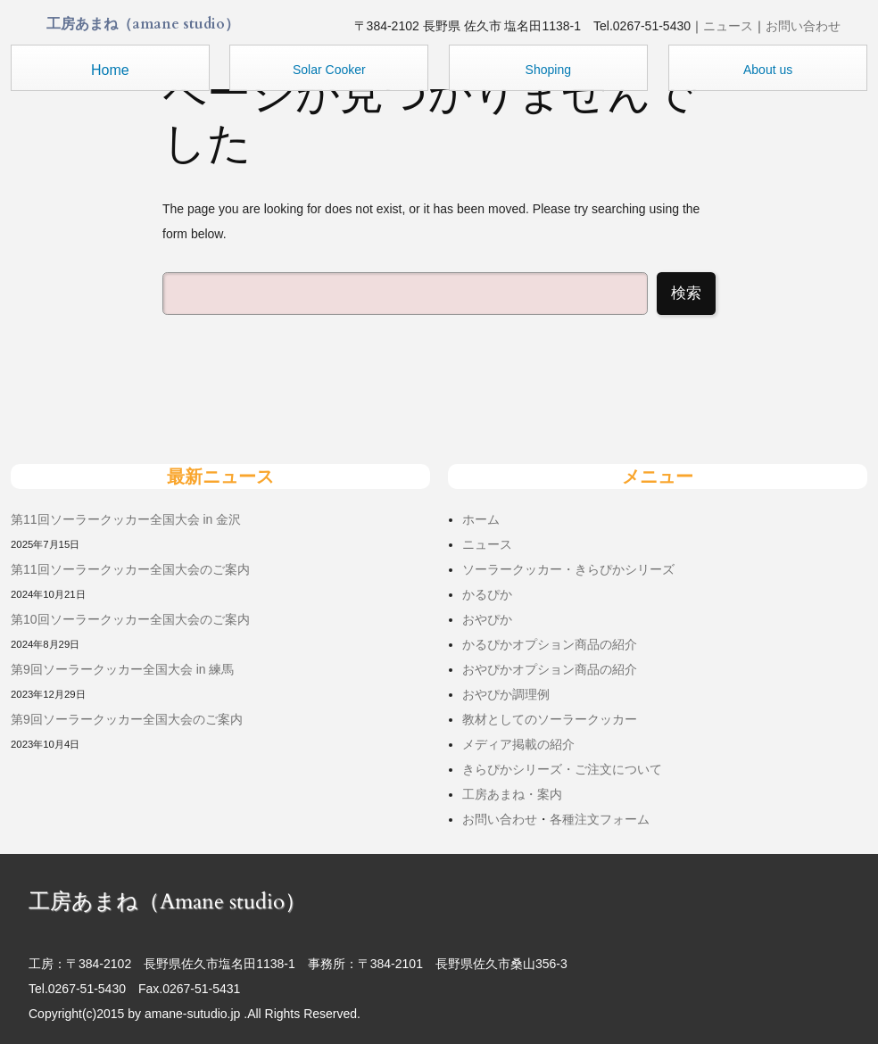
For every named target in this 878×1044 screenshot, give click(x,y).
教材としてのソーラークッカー (549, 719)
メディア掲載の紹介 (518, 744)
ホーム (481, 519)
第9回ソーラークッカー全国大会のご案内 (127, 719)
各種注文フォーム (600, 819)
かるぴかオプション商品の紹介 (549, 644)
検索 (686, 293)
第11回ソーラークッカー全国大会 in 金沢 (126, 519)
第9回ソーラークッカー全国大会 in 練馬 (122, 669)
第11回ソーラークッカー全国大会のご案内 (130, 569)
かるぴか (487, 594)
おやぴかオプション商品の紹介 (549, 669)
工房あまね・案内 (512, 794)
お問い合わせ (803, 26)
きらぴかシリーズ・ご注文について (562, 769)
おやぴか (487, 619)
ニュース (728, 26)
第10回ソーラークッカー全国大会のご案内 (130, 619)
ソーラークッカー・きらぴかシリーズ (568, 569)
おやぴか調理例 (506, 694)
